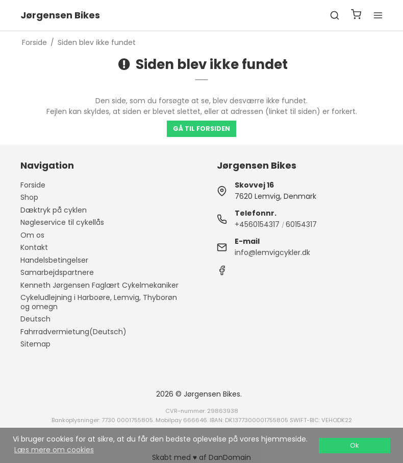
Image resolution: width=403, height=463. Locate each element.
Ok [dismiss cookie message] (354, 445)
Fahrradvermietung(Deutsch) (73, 332)
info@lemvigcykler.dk (272, 252)
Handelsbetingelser (54, 260)
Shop (29, 197)
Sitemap (35, 344)
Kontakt (34, 247)
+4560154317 (257, 224)
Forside (32, 185)
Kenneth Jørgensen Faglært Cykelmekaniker (99, 285)
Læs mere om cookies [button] (54, 450)
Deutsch (35, 319)
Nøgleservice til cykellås (62, 222)
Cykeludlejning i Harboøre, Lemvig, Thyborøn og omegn (98, 302)
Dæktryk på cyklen (53, 210)
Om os (32, 235)
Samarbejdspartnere (57, 272)
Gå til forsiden (201, 128)
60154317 (301, 224)
